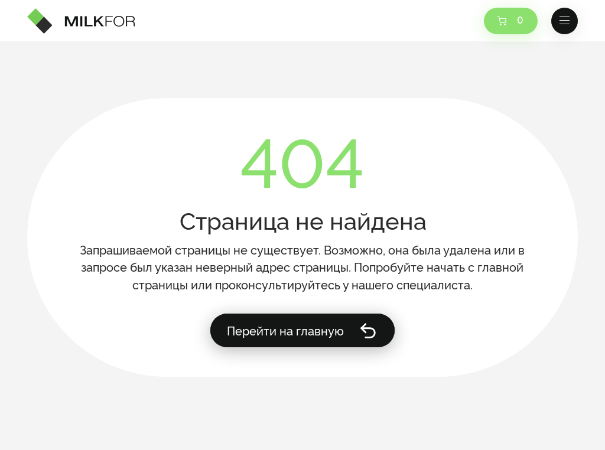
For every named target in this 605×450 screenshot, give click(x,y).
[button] (564, 21)
